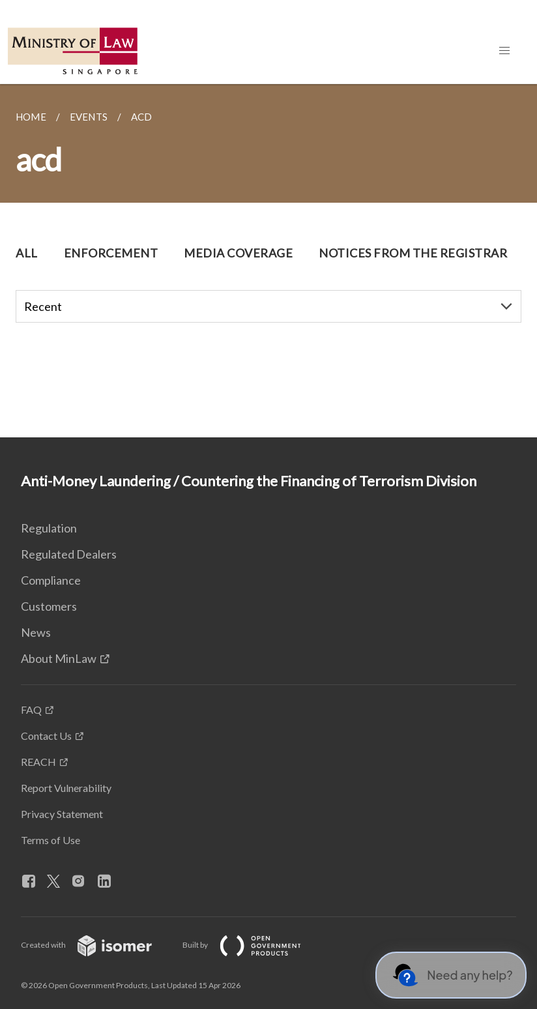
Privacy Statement (62, 814)
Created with (97, 945)
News (36, 632)
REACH (38, 761)
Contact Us (46, 735)
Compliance (51, 580)
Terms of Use (50, 840)
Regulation (49, 528)
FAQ (31, 709)
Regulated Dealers (69, 554)
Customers (49, 606)
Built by (252, 945)
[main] (268, 260)
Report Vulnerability (66, 788)
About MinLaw (58, 658)
